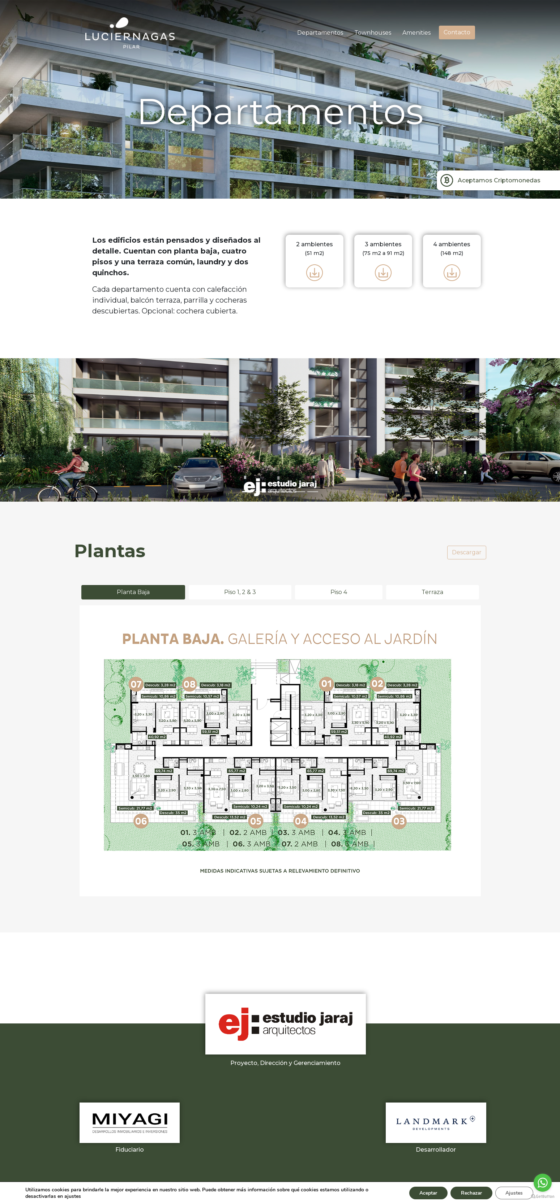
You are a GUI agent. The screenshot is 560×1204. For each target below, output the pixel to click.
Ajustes (513, 1192)
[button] (42, 430)
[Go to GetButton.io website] (542, 1196)
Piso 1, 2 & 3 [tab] (240, 592)
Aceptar (425, 1192)
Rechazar (469, 1192)
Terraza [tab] (432, 592)
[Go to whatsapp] (543, 1183)
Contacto (457, 32)
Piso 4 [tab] (338, 592)
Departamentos (320, 32)
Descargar (467, 552)
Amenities (416, 32)
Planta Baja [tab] (133, 592)
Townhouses (372, 32)
